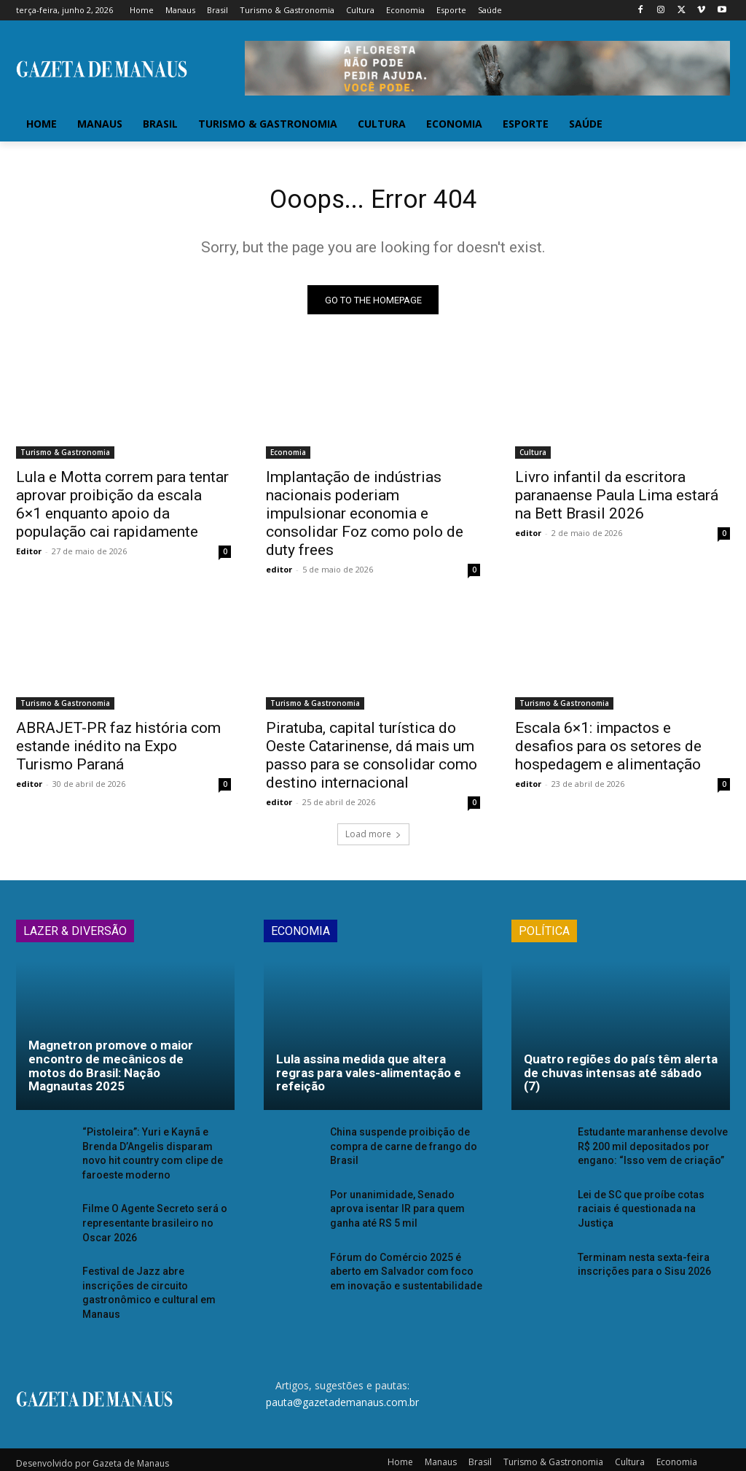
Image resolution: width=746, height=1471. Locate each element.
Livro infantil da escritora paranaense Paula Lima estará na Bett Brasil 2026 (616, 500)
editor (279, 574)
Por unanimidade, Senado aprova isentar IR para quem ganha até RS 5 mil (404, 1209)
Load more (373, 839)
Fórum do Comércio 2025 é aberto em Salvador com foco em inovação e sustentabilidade (404, 1268)
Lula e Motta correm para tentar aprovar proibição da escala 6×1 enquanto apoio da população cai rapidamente (122, 509)
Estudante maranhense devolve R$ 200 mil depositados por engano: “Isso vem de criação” (652, 1149)
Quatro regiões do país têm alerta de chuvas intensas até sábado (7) (621, 1077)
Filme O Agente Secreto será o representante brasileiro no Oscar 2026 (156, 1222)
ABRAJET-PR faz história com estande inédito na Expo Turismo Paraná (118, 751)
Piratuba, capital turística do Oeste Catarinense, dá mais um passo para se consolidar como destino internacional (371, 760)
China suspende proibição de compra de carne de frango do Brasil (397, 1149)
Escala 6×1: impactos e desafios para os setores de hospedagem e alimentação (608, 751)
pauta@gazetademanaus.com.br (342, 1382)
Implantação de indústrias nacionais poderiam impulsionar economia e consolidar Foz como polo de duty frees (364, 518)
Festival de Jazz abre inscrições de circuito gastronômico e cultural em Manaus (153, 1282)
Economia (288, 457)
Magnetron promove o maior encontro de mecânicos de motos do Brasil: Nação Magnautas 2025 (110, 1070)
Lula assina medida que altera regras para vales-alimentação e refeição (368, 1077)
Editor (29, 556)
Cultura (532, 457)
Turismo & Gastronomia (65, 457)
